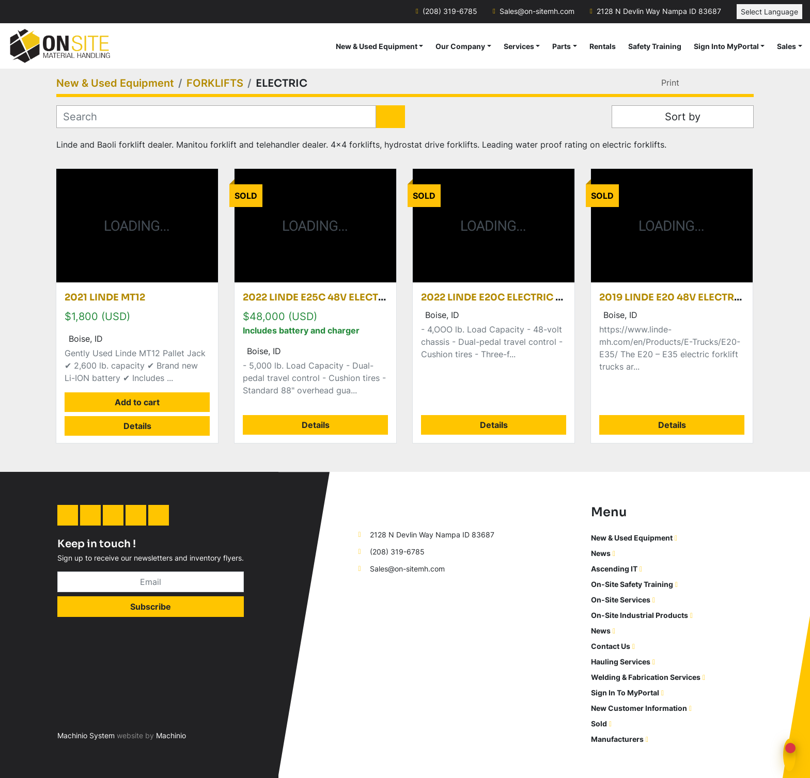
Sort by (682, 116)
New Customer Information (639, 708)
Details (137, 426)
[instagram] (113, 515)
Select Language (769, 11)
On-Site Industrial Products (639, 615)
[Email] (150, 581)
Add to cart (137, 402)
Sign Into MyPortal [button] (726, 46)
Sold (599, 723)
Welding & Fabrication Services (645, 677)
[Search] (216, 116)
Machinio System (86, 735)
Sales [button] (786, 46)
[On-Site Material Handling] (400, 510)
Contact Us (610, 646)
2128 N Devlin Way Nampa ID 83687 (659, 11)
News (601, 553)
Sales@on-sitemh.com (537, 11)
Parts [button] (561, 46)
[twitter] (136, 515)
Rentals (602, 46)
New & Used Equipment (376, 46)
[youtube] (158, 515)
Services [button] (519, 46)
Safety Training (654, 46)
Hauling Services (620, 661)
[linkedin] (67, 515)
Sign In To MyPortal (625, 692)
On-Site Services (620, 599)
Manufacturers (617, 739)
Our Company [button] (460, 46)
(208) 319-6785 (450, 11)
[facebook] (90, 515)
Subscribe (150, 606)
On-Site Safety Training (632, 584)
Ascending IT (614, 568)
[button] (380, 46)
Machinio (171, 735)
